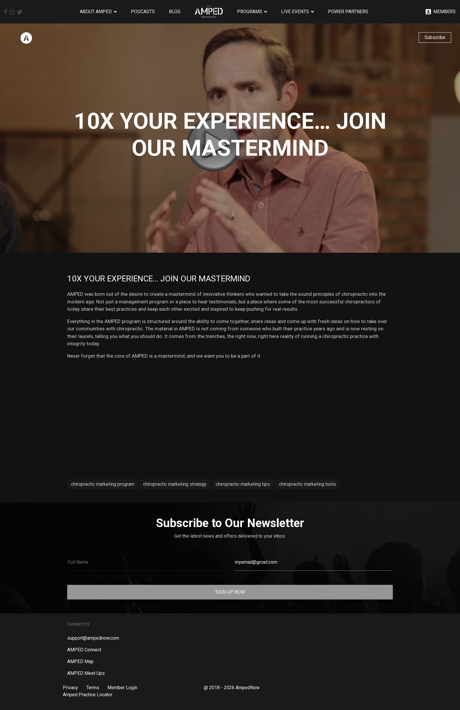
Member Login (122, 687)
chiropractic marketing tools (307, 484)
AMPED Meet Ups (86, 673)
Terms (92, 687)
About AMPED (96, 11)
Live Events (295, 11)
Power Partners (348, 11)
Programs (249, 11)
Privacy (70, 687)
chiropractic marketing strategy (175, 484)
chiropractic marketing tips (243, 484)
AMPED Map (80, 661)
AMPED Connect (84, 650)
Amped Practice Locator (87, 694)
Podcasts (143, 11)
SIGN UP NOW (230, 592)
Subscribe (435, 37)
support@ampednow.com (93, 638)
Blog (174, 11)
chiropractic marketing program (102, 484)
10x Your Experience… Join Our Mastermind (158, 278)
